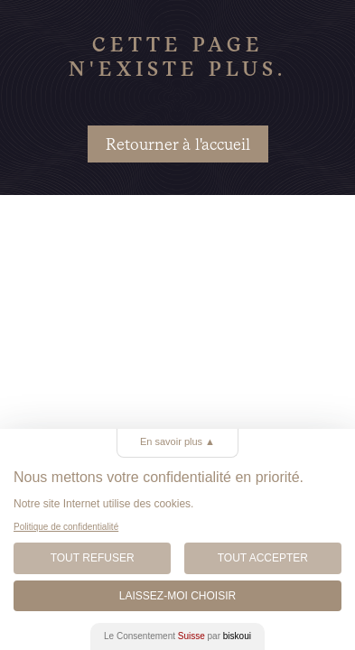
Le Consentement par (177, 636)
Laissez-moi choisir (177, 596)
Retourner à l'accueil (178, 144)
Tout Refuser (93, 558)
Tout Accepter (263, 558)
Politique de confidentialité (66, 527)
